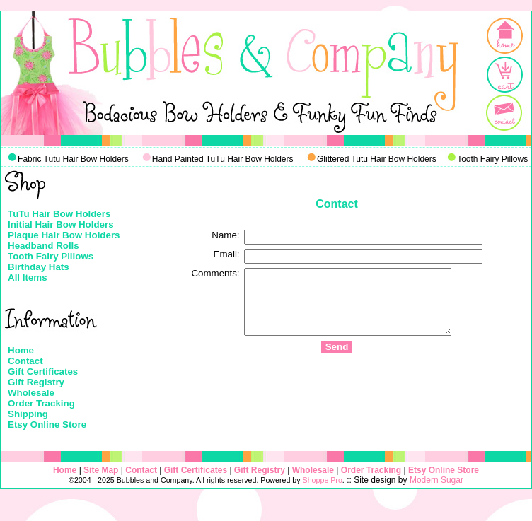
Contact (25, 361)
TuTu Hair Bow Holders (59, 214)
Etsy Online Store (47, 424)
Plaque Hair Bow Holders (64, 235)
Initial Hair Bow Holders (61, 224)
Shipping (28, 414)
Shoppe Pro (322, 480)
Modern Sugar (436, 480)
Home (21, 350)
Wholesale (31, 392)
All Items (27, 277)
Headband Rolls (43, 245)
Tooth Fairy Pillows (50, 256)
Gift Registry (36, 382)
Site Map (100, 470)
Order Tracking (41, 403)
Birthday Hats (38, 267)
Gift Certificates (43, 371)
